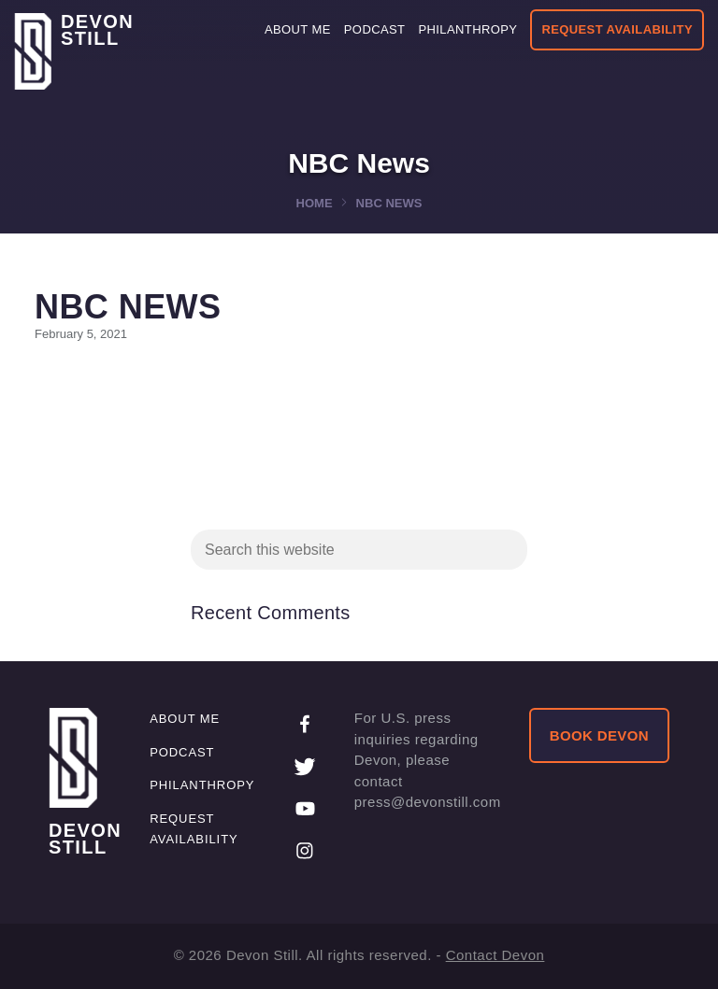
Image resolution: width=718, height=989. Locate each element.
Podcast (182, 752)
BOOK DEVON (599, 735)
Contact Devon (495, 955)
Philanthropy (202, 785)
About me (185, 719)
